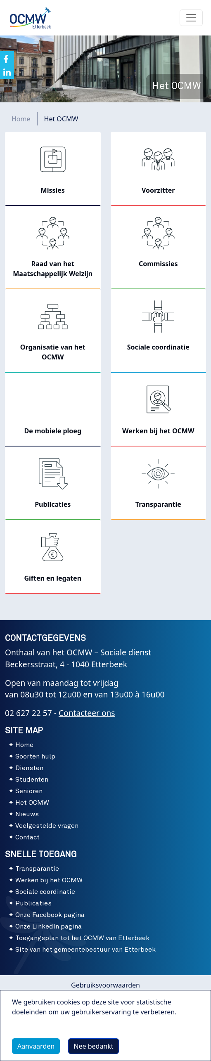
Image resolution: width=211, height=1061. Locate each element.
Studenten (31, 779)
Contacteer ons (87, 712)
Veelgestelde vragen (46, 825)
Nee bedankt (93, 1046)
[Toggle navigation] (191, 17)
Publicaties (33, 903)
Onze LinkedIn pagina (48, 926)
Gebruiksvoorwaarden (105, 985)
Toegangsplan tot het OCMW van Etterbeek (82, 938)
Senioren (29, 791)
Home (21, 118)
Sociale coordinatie (45, 891)
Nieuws (27, 814)
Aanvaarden (36, 1046)
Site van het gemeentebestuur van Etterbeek (85, 949)
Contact (27, 837)
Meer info (35, 1030)
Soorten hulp (35, 756)
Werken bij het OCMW (49, 880)
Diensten (29, 768)
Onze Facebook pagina (50, 915)
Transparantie (37, 868)
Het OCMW (32, 802)
